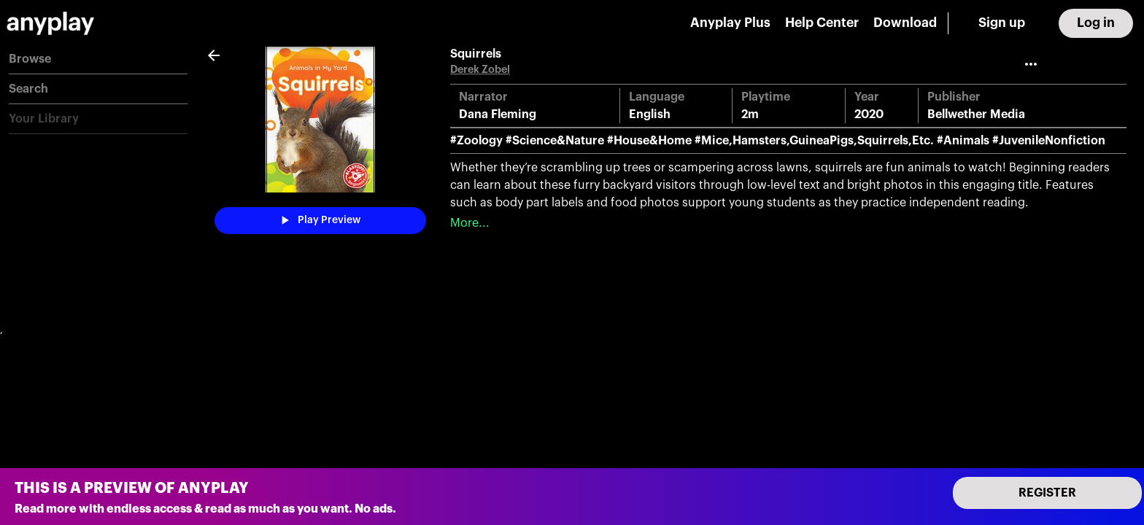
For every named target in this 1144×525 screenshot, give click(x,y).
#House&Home (649, 141)
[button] (98, 59)
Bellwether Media (976, 114)
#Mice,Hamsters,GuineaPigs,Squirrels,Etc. (814, 141)
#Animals (963, 141)
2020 (869, 114)
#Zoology (476, 141)
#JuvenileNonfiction (1048, 141)
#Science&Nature (555, 141)
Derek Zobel (480, 69)
